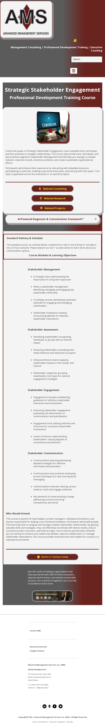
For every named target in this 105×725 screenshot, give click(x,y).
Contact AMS (35, 631)
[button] (96, 219)
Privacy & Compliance (57, 722)
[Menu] (73, 71)
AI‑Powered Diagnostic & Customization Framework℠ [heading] (51, 219)
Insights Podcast (37, 651)
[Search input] (86, 59)
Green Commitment (39, 722)
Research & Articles (38, 647)
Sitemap (70, 722)
